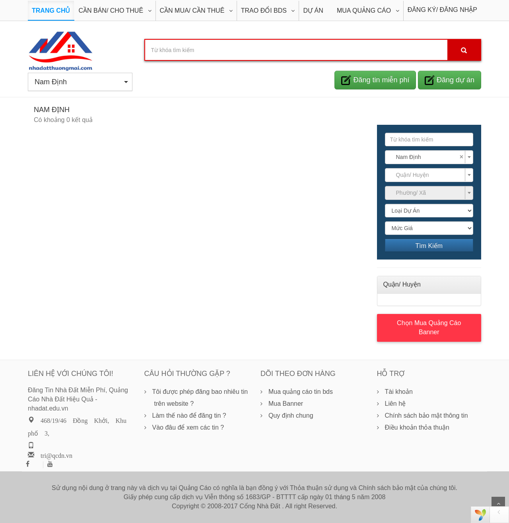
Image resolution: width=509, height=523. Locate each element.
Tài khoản (399, 391)
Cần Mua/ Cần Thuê (193, 10)
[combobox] (429, 157)
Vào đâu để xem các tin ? (188, 427)
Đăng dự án (449, 80)
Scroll (498, 503)
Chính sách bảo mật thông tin (426, 415)
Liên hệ (395, 403)
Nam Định (81, 82)
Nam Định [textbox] (430, 157)
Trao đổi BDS (265, 10)
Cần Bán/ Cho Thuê (111, 10)
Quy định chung (290, 415)
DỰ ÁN (313, 10)
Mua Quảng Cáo (365, 10)
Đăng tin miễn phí (375, 80)
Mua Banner (285, 403)
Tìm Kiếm (429, 245)
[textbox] (427, 175)
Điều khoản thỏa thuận (417, 427)
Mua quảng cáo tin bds (300, 391)
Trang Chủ (51, 10)
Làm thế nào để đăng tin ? (189, 415)
